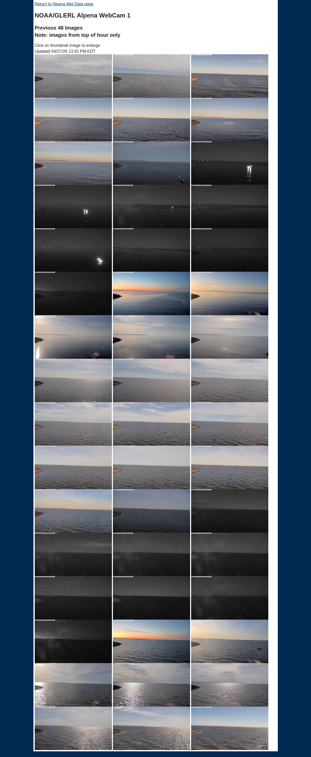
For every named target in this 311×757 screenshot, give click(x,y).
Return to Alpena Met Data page (64, 4)
